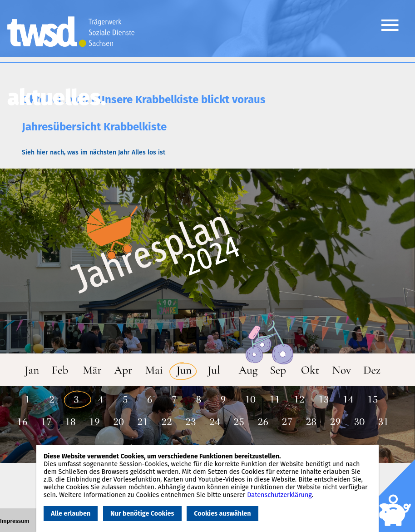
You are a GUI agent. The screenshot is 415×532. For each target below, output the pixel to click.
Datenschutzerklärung (279, 495)
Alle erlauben (70, 513)
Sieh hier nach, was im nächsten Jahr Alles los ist (93, 152)
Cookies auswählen (222, 513)
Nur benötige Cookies (142, 513)
